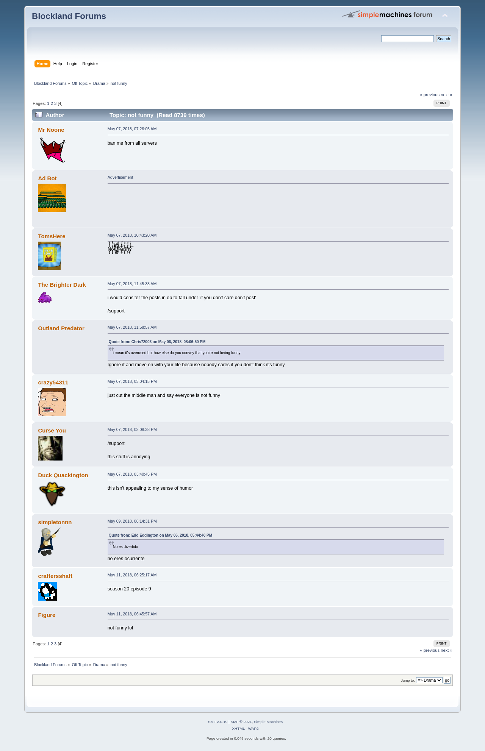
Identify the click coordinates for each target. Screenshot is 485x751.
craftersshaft (55, 576)
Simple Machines (268, 722)
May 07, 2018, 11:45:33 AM (132, 283)
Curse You (52, 430)
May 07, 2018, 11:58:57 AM (132, 327)
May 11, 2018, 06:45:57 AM (132, 614)
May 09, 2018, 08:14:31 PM (132, 521)
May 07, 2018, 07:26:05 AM (132, 128)
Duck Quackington (63, 475)
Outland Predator (61, 328)
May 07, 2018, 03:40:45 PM (132, 474)
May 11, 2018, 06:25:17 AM (132, 575)
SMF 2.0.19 (218, 722)
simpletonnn (55, 522)
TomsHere (51, 236)
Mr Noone (51, 129)
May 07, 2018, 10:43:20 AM (132, 235)
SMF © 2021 (241, 722)
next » (446, 94)
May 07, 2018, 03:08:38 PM (132, 429)
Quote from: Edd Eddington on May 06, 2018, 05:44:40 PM (160, 535)
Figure (46, 615)
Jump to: (408, 680)
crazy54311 (53, 382)
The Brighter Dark (62, 284)
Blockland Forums (69, 16)
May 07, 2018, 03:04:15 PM (132, 381)
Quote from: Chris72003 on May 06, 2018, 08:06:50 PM (157, 342)
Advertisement (120, 177)
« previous (430, 94)
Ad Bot (47, 178)
